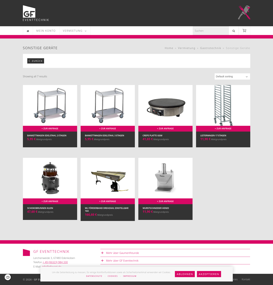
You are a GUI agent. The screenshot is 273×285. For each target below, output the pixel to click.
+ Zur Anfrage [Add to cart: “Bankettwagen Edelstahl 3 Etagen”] (107, 128)
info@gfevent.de (51, 266)
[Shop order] (232, 76)
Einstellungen (7, 277)
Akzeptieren (209, 274)
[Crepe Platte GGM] (165, 119)
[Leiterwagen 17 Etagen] (223, 119)
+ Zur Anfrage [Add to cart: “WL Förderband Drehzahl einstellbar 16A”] (107, 201)
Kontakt (246, 279)
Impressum (130, 276)
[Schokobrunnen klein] (50, 193)
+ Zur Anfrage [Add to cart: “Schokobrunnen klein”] (50, 201)
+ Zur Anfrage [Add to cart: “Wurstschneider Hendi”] (165, 201)
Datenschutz (94, 276)
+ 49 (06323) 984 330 (55, 262)
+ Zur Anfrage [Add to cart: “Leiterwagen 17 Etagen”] (223, 128)
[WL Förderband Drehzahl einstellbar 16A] (108, 193)
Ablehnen (185, 274)
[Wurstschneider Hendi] (165, 193)
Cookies (113, 276)
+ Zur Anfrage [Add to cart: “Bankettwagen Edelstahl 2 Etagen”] (50, 128)
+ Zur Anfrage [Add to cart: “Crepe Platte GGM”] (165, 128)
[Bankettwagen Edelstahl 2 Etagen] (50, 119)
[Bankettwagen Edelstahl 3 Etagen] (108, 119)
